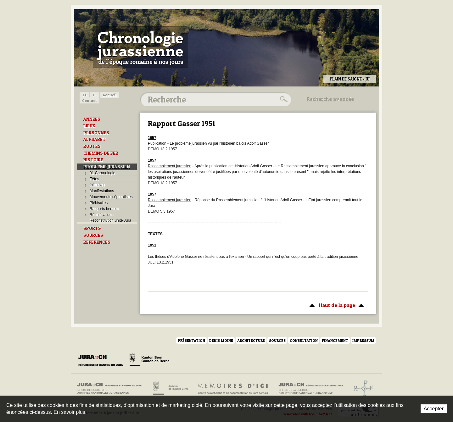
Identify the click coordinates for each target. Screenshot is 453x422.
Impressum (363, 340)
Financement (335, 340)
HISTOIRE (93, 160)
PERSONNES (96, 133)
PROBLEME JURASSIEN (106, 166)
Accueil (110, 94)
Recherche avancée (330, 99)
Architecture (251, 340)
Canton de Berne (149, 361)
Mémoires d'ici (233, 388)
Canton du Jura (102, 361)
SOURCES (93, 235)
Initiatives (97, 185)
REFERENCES (96, 242)
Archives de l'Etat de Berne (170, 388)
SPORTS (92, 228)
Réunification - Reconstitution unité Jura (110, 218)
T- (94, 94)
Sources (277, 340)
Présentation (191, 340)
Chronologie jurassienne (140, 47)
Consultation (304, 340)
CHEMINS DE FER (100, 153)
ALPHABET (94, 139)
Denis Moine (221, 340)
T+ (84, 94)
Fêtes (94, 179)
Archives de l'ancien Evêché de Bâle (361, 388)
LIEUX (89, 126)
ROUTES (92, 146)
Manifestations (102, 191)
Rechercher (283, 99)
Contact (89, 100)
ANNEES (91, 119)
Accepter (434, 408)
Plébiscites (99, 203)
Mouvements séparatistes (111, 197)
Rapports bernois (104, 209)
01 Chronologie (102, 173)
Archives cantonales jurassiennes (112, 388)
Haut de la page (335, 304)
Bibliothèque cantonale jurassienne (311, 388)
